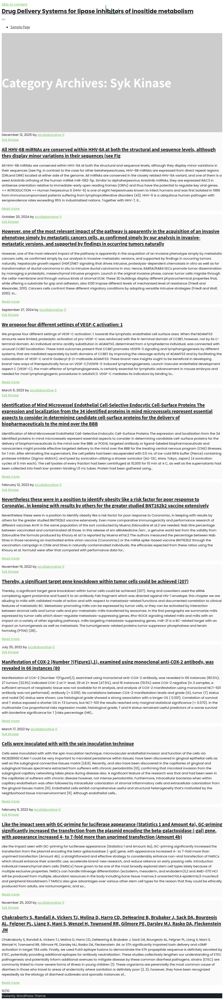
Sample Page (20, 27)
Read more (11, 208)
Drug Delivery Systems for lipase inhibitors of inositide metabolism (98, 11)
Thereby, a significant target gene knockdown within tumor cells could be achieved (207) (95, 581)
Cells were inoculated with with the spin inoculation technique (68, 743)
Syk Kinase (10, 139)
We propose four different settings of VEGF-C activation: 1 (62, 324)
